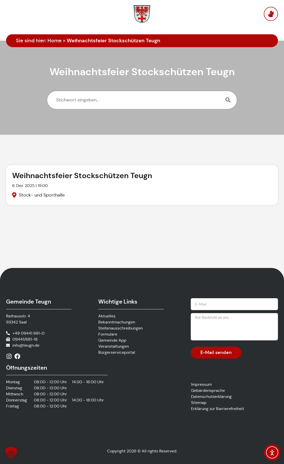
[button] (11, 453)
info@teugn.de (25, 345)
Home (55, 41)
